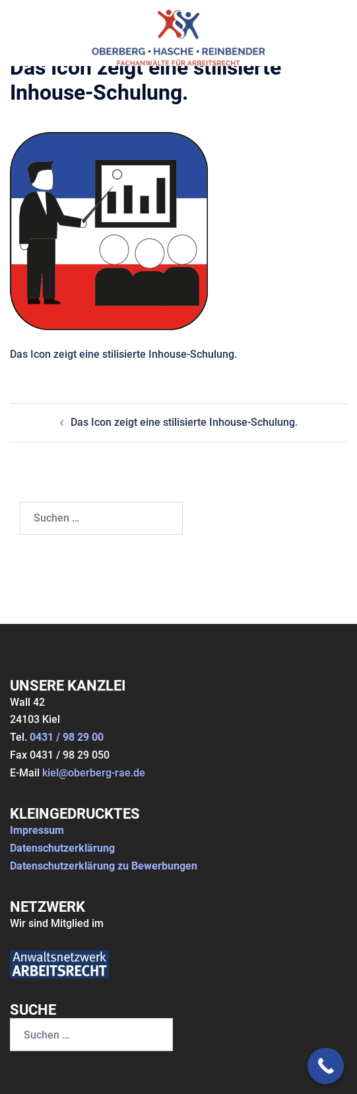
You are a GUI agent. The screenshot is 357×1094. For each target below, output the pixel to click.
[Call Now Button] (326, 1066)
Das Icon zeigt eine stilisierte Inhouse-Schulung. (184, 422)
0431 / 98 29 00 (67, 737)
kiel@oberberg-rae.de (93, 773)
